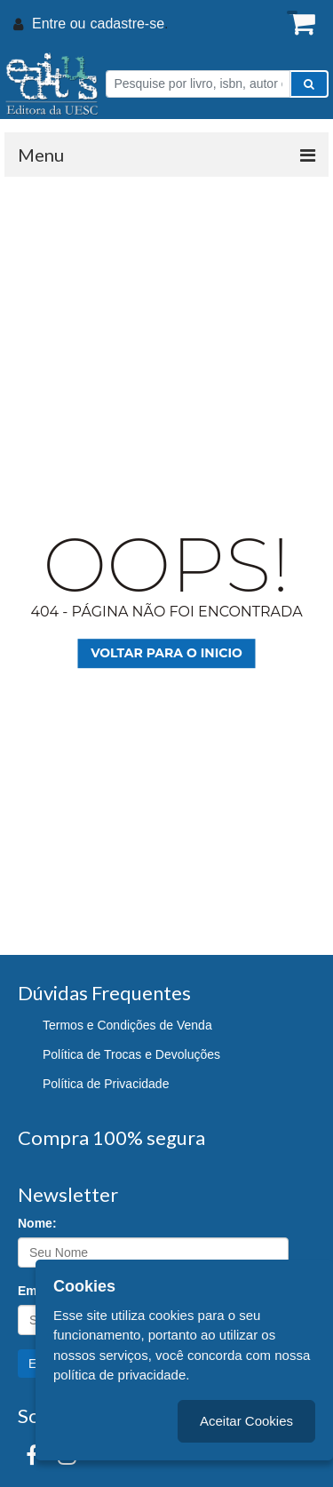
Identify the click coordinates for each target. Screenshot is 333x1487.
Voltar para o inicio (166, 653)
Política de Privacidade (106, 1084)
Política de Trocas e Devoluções (131, 1054)
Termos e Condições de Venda (127, 1025)
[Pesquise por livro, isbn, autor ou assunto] (198, 84)
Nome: (37, 1223)
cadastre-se (127, 23)
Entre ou (58, 23)
